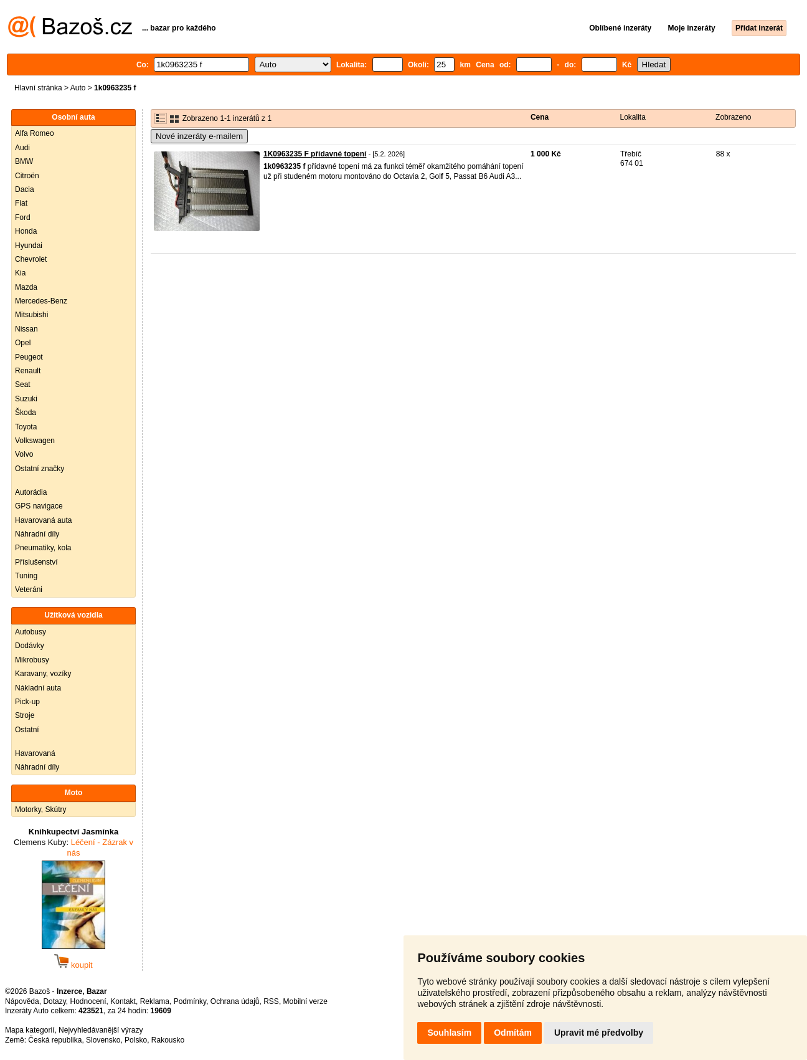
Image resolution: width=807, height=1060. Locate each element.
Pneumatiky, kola (43, 547)
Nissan (26, 329)
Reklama (154, 1001)
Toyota (26, 427)
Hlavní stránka (38, 88)
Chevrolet (31, 259)
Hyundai (28, 245)
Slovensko (103, 1040)
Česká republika (55, 1040)
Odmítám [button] (513, 1033)
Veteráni (28, 589)
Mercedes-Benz (41, 301)
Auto (78, 88)
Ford (23, 217)
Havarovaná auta (43, 520)
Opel (23, 342)
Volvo (24, 454)
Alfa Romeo (34, 133)
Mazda (26, 287)
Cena (540, 117)
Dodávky (29, 645)
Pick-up (27, 701)
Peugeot (29, 357)
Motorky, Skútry (40, 809)
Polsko (136, 1040)
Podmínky (190, 1001)
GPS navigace (39, 506)
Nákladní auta (38, 688)
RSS (271, 1001)
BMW (24, 161)
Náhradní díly (37, 534)
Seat (23, 384)
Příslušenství (36, 562)
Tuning (26, 575)
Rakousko (167, 1040)
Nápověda (22, 1001)
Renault (27, 370)
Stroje (24, 715)
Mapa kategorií (29, 1030)
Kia (20, 273)
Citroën (27, 175)
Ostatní (27, 729)
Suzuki (26, 398)
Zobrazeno (733, 117)
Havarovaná (35, 753)
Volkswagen (35, 440)
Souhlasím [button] (449, 1033)
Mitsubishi (31, 314)
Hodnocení (88, 1001)
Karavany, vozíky (43, 673)
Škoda (25, 412)
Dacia (24, 189)
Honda (26, 231)
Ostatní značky (39, 468)
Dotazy (54, 1001)
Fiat (21, 203)
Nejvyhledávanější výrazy (101, 1030)
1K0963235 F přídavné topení (314, 154)
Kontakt (123, 1001)
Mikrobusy (32, 660)
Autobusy (30, 632)
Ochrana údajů (235, 1001)
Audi (22, 147)
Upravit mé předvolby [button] (598, 1033)
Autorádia (31, 492)
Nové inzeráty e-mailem (199, 136)
